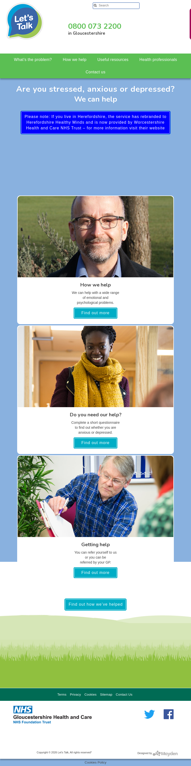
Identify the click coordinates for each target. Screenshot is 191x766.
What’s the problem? (33, 59)
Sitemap (106, 694)
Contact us (95, 72)
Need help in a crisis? (177, 23)
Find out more (95, 313)
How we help (74, 59)
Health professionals (158, 59)
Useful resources (113, 59)
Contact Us (124, 694)
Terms (62, 694)
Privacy (75, 694)
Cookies (90, 694)
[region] (95, 647)
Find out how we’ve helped (96, 604)
